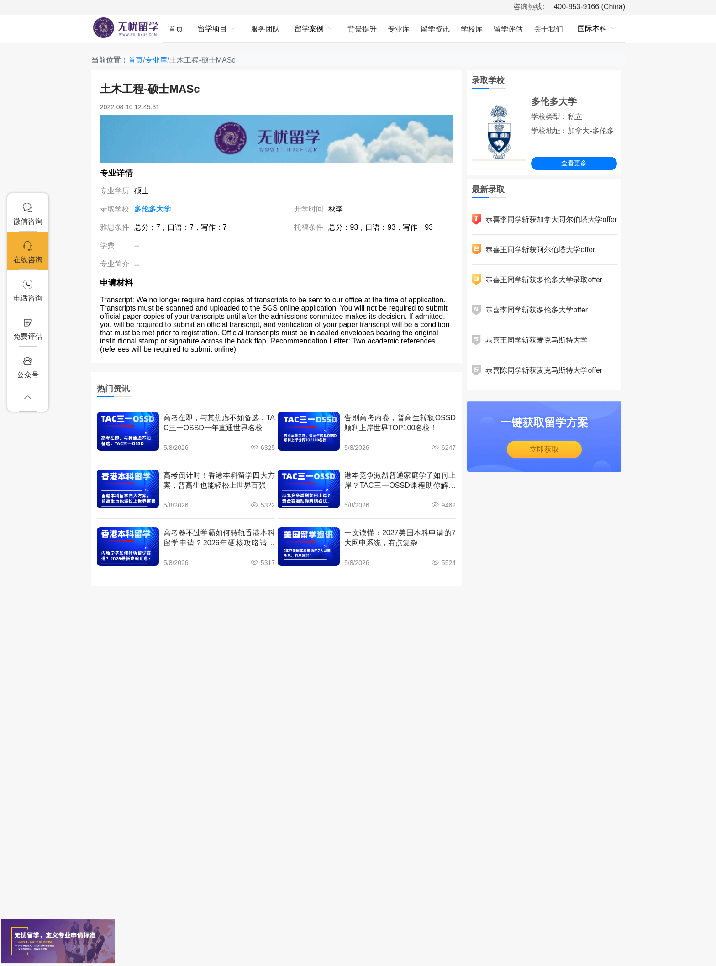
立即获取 (544, 449)
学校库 (472, 29)
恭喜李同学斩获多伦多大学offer (530, 310)
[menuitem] (176, 28)
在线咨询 (27, 252)
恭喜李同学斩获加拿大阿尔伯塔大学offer (544, 219)
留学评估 (508, 29)
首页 (175, 29)
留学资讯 (435, 29)
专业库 (399, 29)
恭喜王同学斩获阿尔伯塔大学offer (533, 249)
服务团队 (265, 29)
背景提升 (362, 29)
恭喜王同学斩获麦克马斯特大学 (530, 340)
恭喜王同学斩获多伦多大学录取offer (537, 279)
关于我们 (548, 29)
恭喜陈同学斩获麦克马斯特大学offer (537, 370)
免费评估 (27, 329)
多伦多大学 (152, 209)
